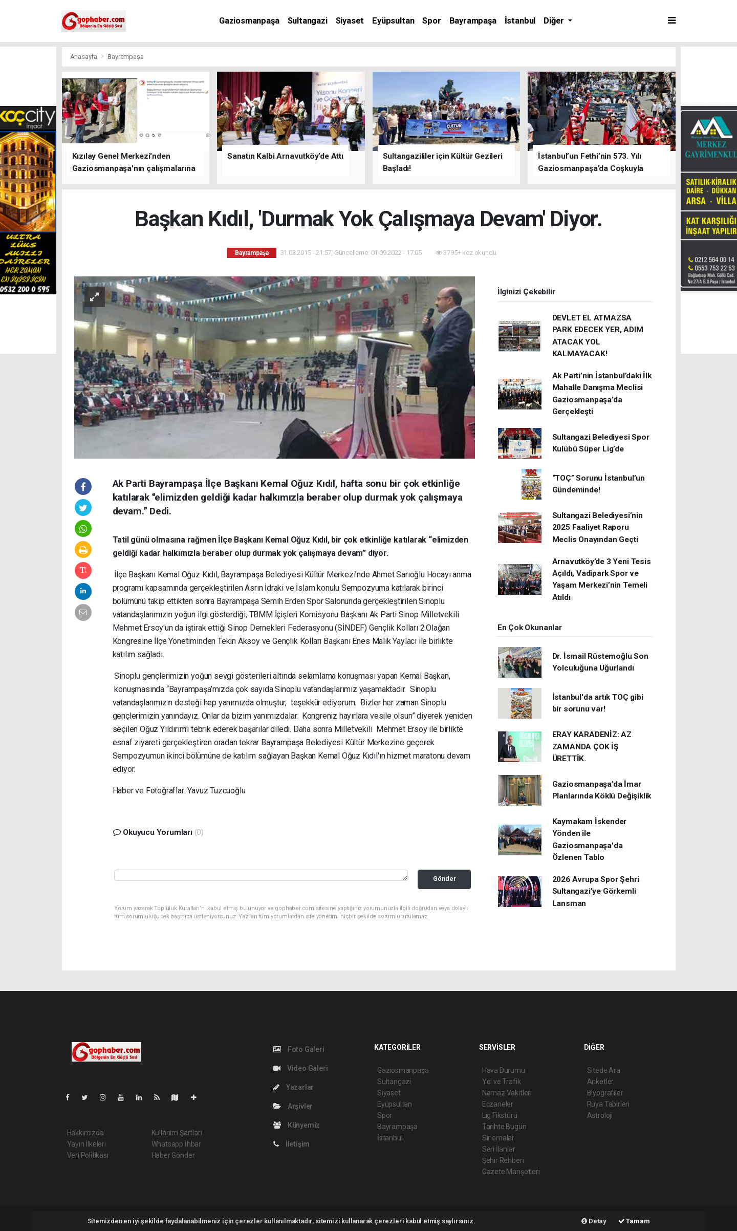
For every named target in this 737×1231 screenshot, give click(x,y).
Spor (431, 21)
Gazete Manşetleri (511, 1172)
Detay (593, 1221)
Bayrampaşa (472, 21)
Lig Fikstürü (499, 1115)
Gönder (444, 878)
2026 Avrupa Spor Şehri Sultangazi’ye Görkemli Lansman (595, 891)
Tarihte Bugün (504, 1126)
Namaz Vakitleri (507, 1093)
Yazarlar (293, 1087)
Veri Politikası (88, 1155)
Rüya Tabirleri (608, 1104)
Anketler (600, 1081)
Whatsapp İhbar (176, 1144)
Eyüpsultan (393, 21)
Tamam (634, 1221)
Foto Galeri (298, 1049)
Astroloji (600, 1115)
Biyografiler (605, 1093)
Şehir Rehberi (503, 1160)
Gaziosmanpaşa (249, 21)
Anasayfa (84, 56)
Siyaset (350, 21)
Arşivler (293, 1106)
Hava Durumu (503, 1070)
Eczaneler (497, 1104)
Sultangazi (308, 21)
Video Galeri (300, 1068)
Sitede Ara (603, 1070)
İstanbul (520, 21)
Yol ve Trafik (501, 1081)
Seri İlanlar (498, 1149)
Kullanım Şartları (176, 1133)
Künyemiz (296, 1125)
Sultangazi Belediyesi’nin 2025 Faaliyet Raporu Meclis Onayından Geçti (597, 527)
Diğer (555, 21)
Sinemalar (498, 1138)
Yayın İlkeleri (86, 1144)
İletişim (291, 1144)
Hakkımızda (85, 1133)
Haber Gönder (173, 1155)
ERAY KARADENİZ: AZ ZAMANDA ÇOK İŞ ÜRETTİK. (592, 746)
